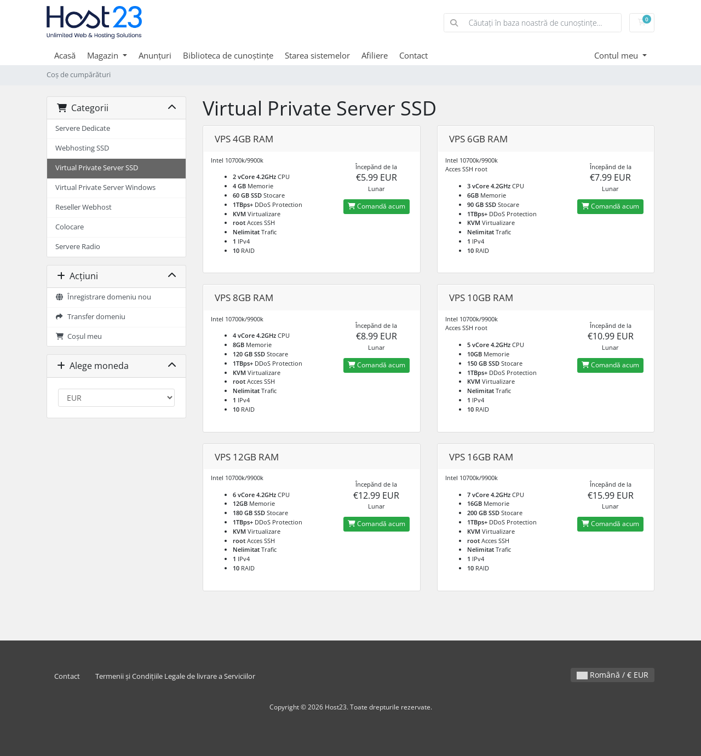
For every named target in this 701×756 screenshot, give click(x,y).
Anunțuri (155, 55)
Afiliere (374, 55)
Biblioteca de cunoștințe (228, 55)
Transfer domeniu (90, 316)
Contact (413, 55)
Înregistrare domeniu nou (103, 297)
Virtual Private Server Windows (105, 187)
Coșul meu (78, 336)
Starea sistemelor (317, 55)
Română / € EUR (612, 675)
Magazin (103, 55)
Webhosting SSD (82, 148)
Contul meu (617, 55)
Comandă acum (376, 206)
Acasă (65, 55)
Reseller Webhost (83, 207)
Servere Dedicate (82, 128)
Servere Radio (77, 246)
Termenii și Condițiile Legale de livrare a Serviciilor (175, 676)
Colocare (69, 227)
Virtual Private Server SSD (96, 167)
